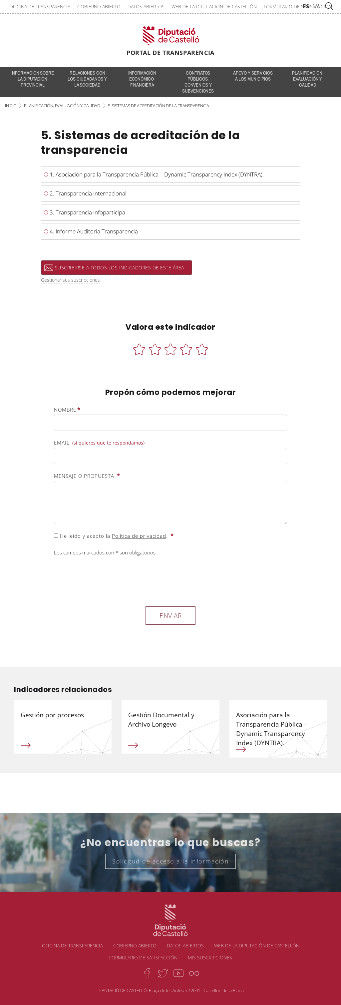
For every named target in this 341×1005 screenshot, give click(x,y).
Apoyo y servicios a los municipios (253, 76)
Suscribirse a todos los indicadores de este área (119, 267)
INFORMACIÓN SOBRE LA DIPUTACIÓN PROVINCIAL (32, 79)
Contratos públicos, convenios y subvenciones (198, 82)
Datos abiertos (146, 6)
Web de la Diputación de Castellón (214, 6)
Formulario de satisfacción (298, 6)
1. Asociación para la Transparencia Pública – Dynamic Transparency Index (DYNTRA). (157, 174)
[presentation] (104, 580)
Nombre (67, 409)
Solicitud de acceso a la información (170, 861)
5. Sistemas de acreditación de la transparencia (158, 106)
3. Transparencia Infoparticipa (87, 212)
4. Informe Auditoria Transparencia (94, 231)
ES (306, 6)
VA (316, 6)
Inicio (10, 106)
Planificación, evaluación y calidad (307, 79)
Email (99, 443)
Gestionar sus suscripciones (70, 280)
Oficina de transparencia (39, 6)
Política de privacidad (139, 535)
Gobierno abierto (99, 6)
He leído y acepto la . (114, 535)
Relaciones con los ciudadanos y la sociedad (87, 79)
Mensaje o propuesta (87, 476)
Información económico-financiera (142, 79)
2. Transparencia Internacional (88, 193)
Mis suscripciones (210, 957)
